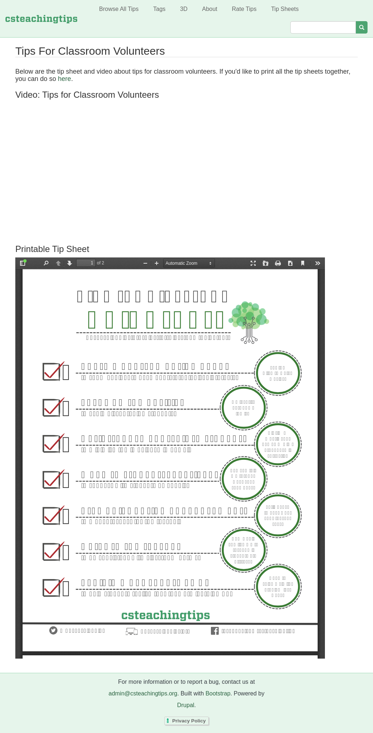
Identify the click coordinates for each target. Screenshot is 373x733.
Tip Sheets (285, 9)
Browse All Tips (118, 9)
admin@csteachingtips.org (143, 693)
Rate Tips (244, 9)
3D (183, 9)
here (64, 78)
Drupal (185, 705)
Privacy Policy (189, 721)
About (209, 9)
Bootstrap (217, 693)
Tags (159, 9)
